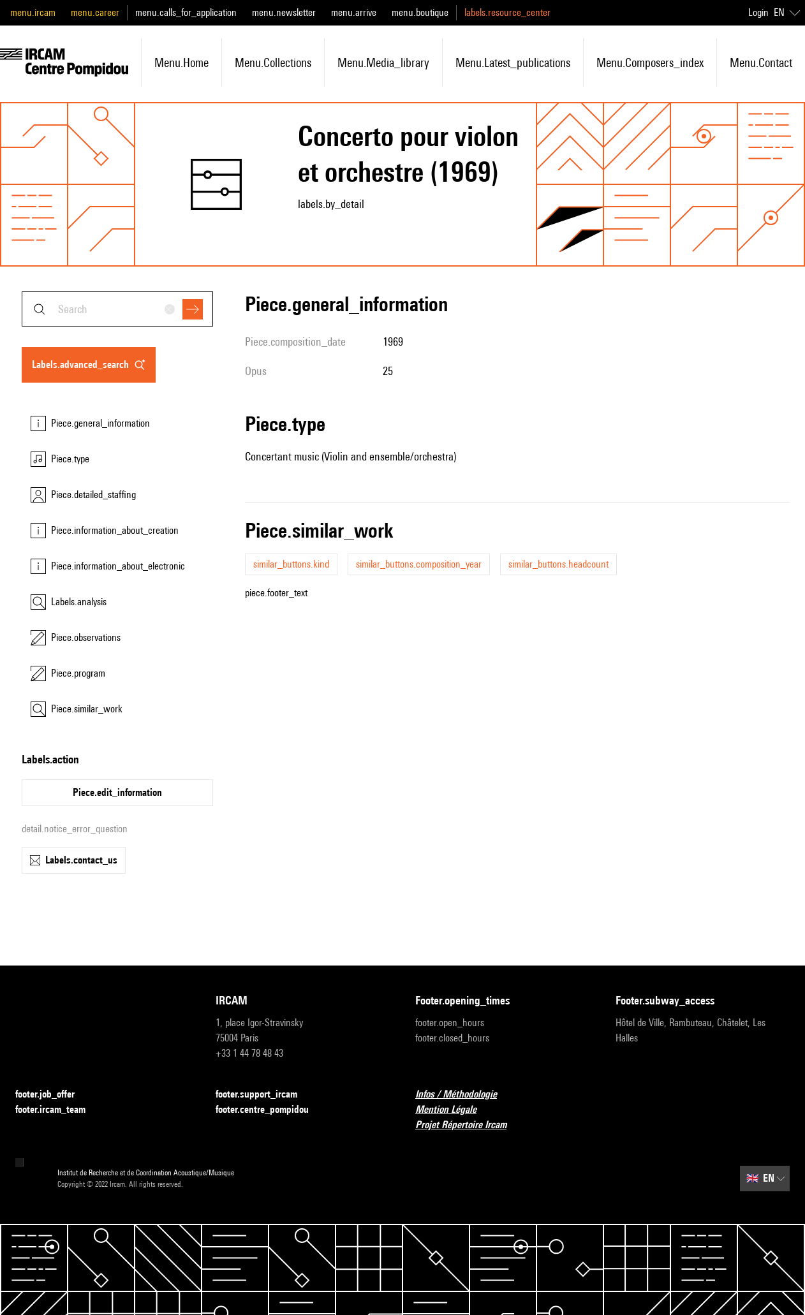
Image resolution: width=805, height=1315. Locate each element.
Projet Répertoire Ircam (468, 1125)
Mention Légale (453, 1110)
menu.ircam (32, 12)
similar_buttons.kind (291, 564)
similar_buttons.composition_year (419, 564)
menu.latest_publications (512, 62)
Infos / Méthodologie (463, 1094)
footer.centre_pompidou (270, 1110)
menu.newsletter (284, 12)
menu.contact (761, 62)
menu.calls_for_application (186, 12)
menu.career (95, 12)
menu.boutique (420, 12)
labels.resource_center (507, 12)
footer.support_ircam (264, 1094)
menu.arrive (353, 12)
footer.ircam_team (58, 1110)
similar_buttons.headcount (558, 564)
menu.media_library (383, 62)
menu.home (181, 62)
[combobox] (117, 309)
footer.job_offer (52, 1094)
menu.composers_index (650, 62)
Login (758, 12)
